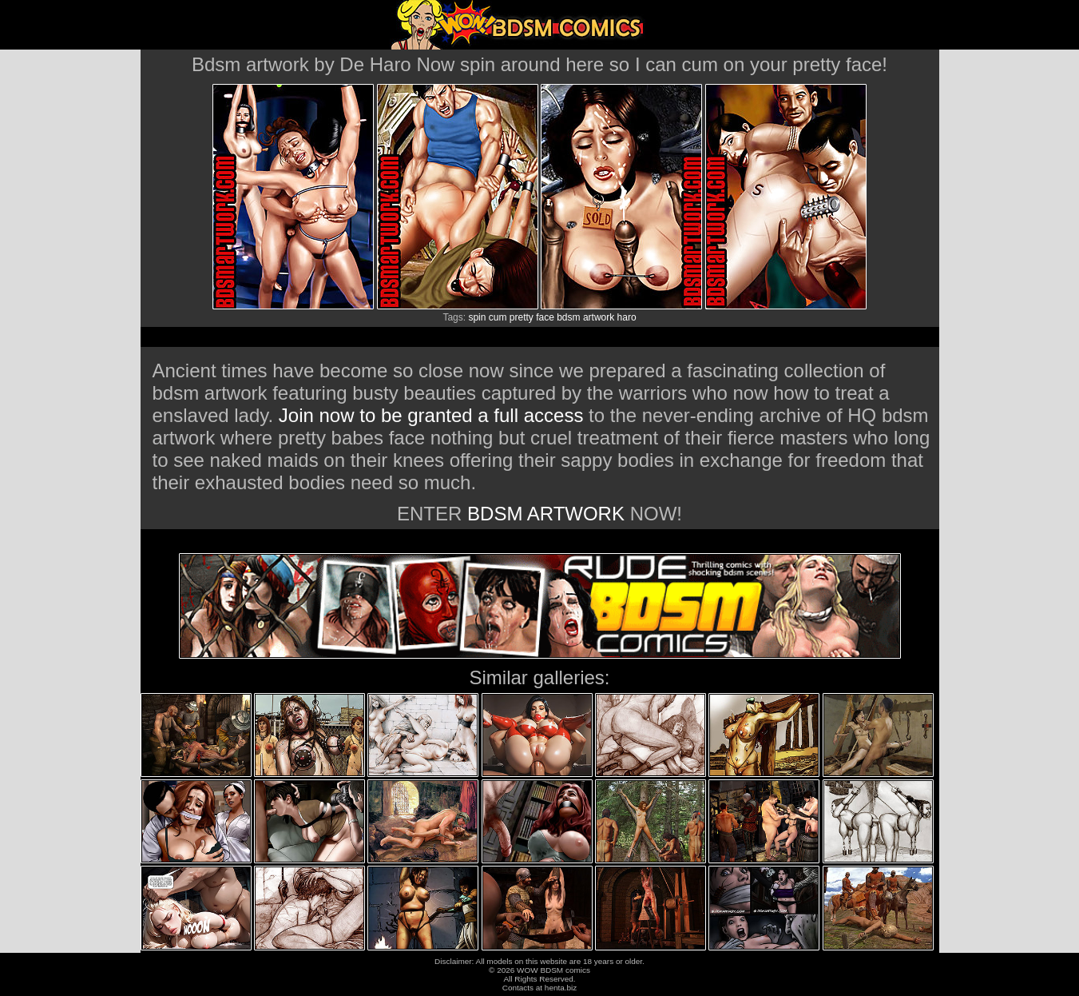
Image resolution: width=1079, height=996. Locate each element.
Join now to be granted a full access (431, 415)
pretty (522, 317)
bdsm (568, 317)
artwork (598, 317)
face (545, 317)
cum (498, 317)
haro (627, 317)
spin (477, 317)
